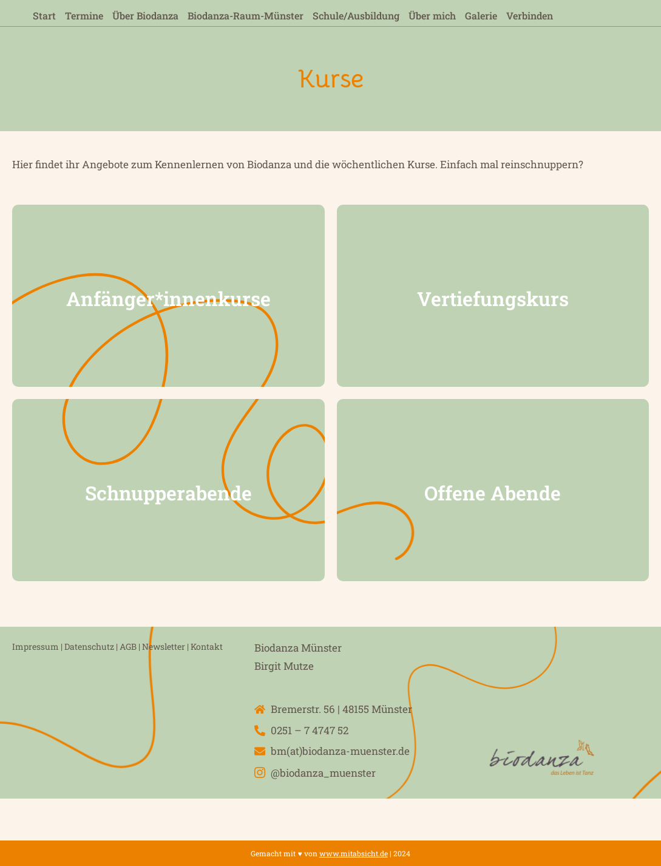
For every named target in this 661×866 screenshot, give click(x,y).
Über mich (432, 15)
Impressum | (37, 646)
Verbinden (529, 15)
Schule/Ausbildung (356, 15)
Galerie (481, 15)
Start (44, 15)
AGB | (130, 646)
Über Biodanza (145, 15)
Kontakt (207, 646)
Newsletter (163, 646)
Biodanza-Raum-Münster (245, 15)
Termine (84, 15)
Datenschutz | (92, 646)
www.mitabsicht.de (353, 853)
